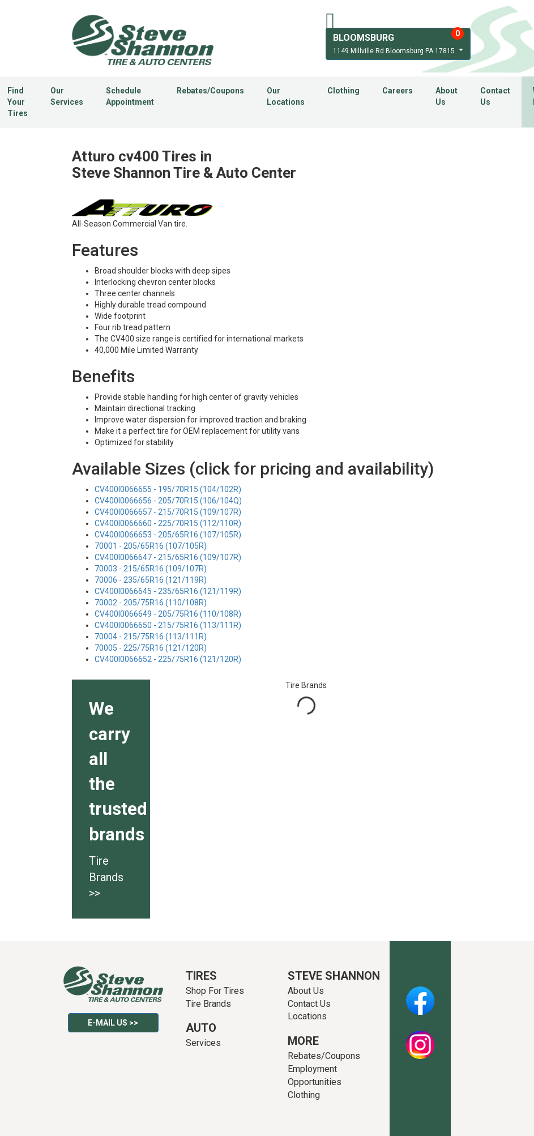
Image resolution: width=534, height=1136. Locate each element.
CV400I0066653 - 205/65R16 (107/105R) (168, 534)
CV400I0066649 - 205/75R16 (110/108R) (168, 613)
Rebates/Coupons (210, 90)
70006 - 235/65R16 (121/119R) (151, 579)
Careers (397, 90)
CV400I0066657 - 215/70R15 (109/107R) (168, 511)
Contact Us (495, 96)
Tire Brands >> (106, 877)
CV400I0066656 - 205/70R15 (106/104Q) (168, 500)
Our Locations (286, 96)
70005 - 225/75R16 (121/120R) (151, 647)
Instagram (420, 1038)
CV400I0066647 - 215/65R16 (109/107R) (168, 557)
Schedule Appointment (130, 96)
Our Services (66, 96)
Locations (307, 1016)
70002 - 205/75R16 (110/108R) (151, 602)
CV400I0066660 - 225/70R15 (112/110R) (168, 523)
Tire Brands (208, 1003)
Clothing (343, 90)
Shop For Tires (215, 990)
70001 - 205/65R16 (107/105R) (151, 545)
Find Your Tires (17, 102)
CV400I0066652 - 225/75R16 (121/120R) (168, 659)
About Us (446, 96)
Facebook (420, 994)
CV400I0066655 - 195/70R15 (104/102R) (168, 489)
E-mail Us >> (113, 1022)
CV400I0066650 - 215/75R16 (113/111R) (168, 625)
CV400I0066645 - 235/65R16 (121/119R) (168, 591)
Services (203, 1042)
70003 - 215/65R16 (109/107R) (151, 568)
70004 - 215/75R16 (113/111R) (151, 636)
